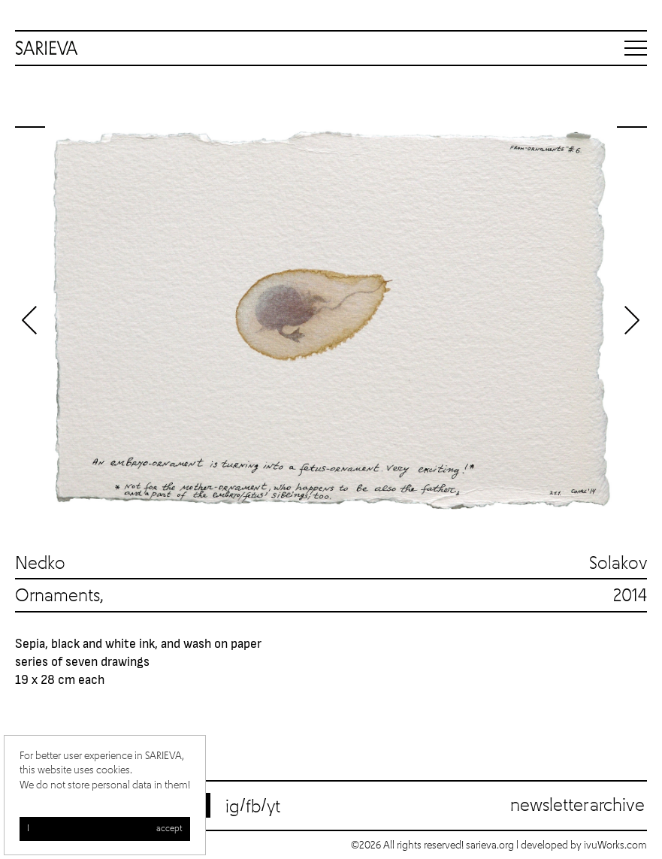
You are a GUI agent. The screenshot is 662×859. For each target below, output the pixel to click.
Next (632, 320)
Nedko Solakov (331, 564)
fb (253, 807)
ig (232, 807)
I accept (105, 830)
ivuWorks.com (615, 845)
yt (273, 807)
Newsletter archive (577, 806)
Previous (30, 320)
